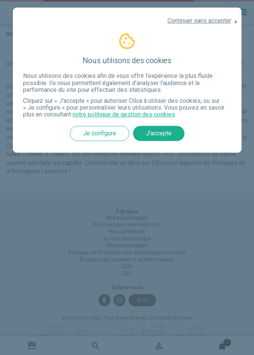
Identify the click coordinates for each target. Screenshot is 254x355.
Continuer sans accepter (199, 20)
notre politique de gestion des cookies (124, 114)
